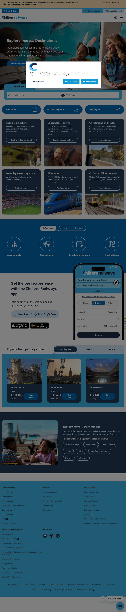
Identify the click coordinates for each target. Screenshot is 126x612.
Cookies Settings (38, 81)
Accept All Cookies (89, 81)
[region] (64, 74)
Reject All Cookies (71, 81)
